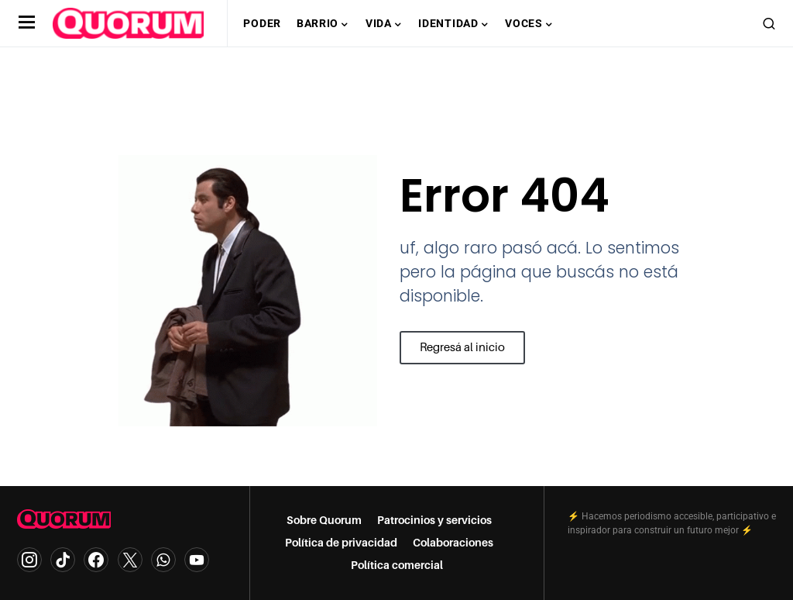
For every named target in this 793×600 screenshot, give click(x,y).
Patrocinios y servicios (434, 520)
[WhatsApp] (163, 559)
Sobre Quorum (324, 520)
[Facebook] (96, 559)
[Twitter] (130, 559)
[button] (27, 23)
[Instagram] (29, 559)
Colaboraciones (453, 542)
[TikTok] (62, 559)
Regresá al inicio (459, 353)
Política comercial (397, 565)
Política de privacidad (341, 542)
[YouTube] (196, 559)
